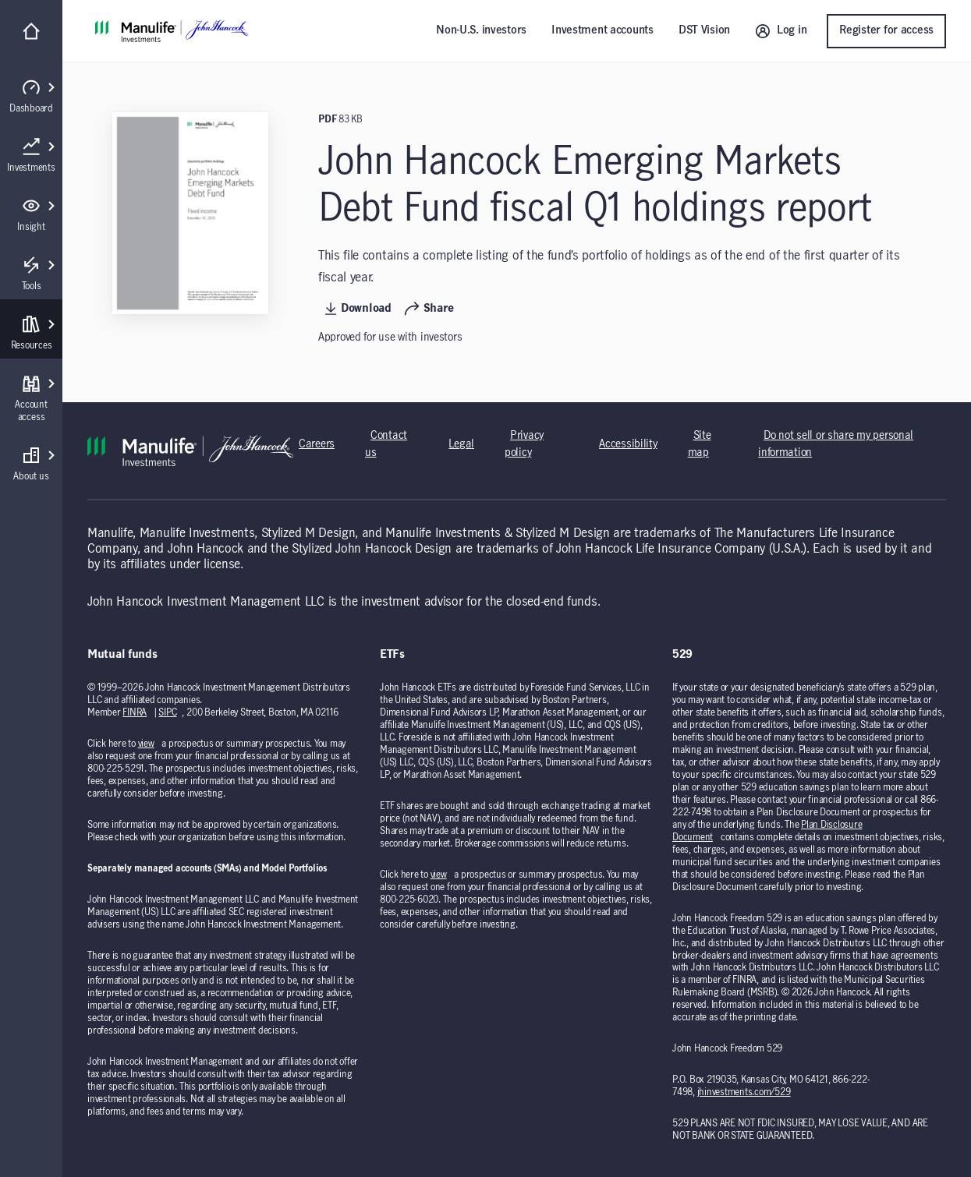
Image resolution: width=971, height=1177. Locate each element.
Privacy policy (524, 444)
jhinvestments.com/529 (744, 1092)
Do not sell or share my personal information (835, 444)
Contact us (386, 444)
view (146, 743)
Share (429, 308)
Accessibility (628, 444)
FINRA (134, 712)
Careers (317, 444)
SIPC (167, 712)
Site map (699, 444)
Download (358, 308)
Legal (461, 444)
